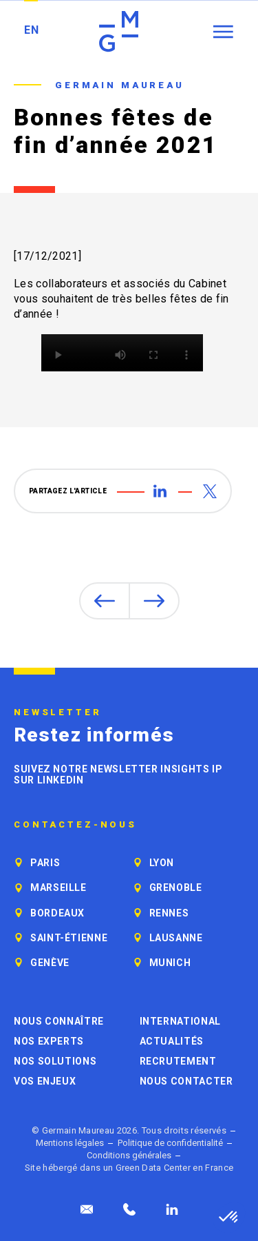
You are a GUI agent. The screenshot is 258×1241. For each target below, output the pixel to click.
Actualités (172, 1041)
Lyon (162, 862)
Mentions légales (70, 1142)
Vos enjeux (45, 1081)
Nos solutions (55, 1061)
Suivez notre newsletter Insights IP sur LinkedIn (118, 774)
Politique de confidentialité (170, 1142)
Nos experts (49, 1041)
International (180, 1021)
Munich (170, 962)
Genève (49, 962)
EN (31, 30)
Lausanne (176, 937)
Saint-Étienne (68, 937)
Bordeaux (57, 913)
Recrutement (178, 1061)
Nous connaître (59, 1021)
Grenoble (175, 887)
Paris (45, 862)
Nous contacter (186, 1081)
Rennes (169, 913)
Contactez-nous (75, 825)
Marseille (58, 887)
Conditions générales (129, 1155)
